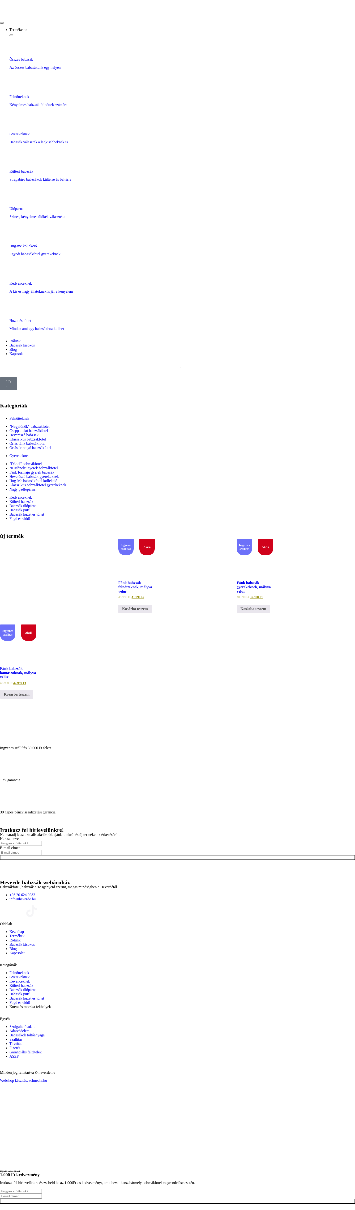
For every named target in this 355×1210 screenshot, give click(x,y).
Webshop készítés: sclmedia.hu (23, 1080)
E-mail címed (10, 848)
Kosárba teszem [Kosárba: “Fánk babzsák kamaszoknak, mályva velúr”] (17, 694)
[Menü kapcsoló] (2, 23)
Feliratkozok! (178, 857)
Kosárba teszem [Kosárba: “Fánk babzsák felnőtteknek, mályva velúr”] (135, 609)
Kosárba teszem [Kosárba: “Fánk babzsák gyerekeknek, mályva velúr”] (253, 609)
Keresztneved (10, 839)
